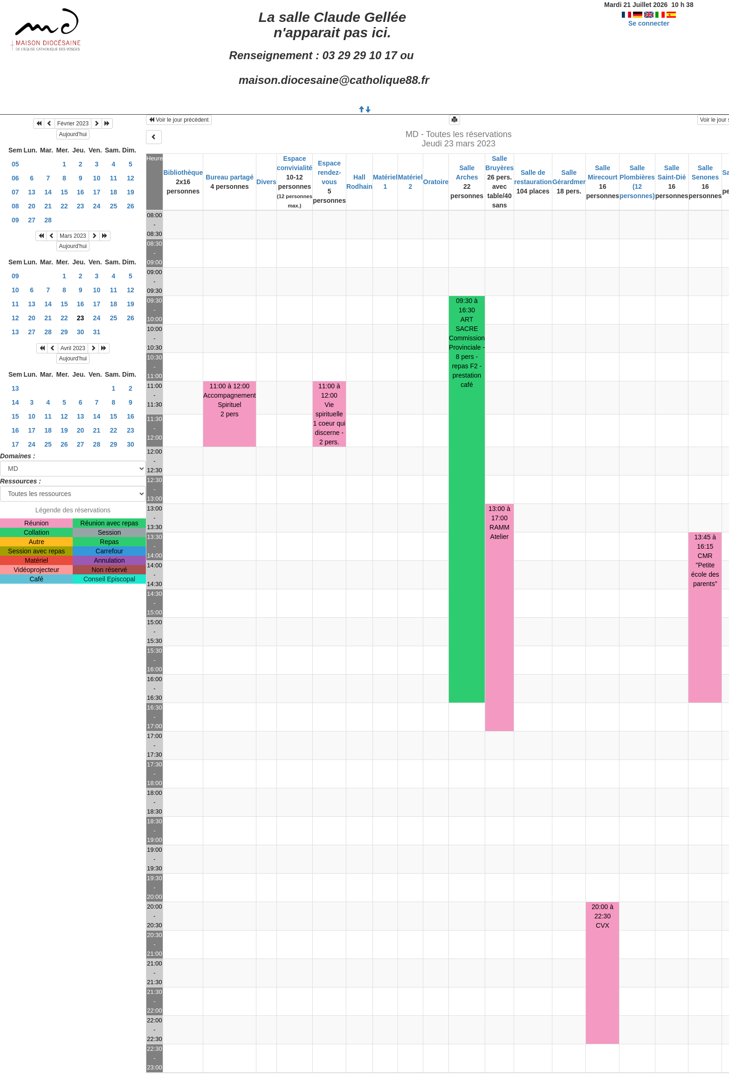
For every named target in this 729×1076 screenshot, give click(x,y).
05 (15, 164)
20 (31, 206)
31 (97, 332)
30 (80, 332)
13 (31, 192)
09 (15, 220)
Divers (266, 182)
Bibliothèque (183, 172)
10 (97, 178)
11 (113, 178)
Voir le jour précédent (179, 120)
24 (97, 206)
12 (130, 178)
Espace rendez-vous (329, 172)
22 (64, 206)
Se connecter (648, 23)
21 (48, 206)
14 (48, 192)
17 (97, 192)
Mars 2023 (73, 236)
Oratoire (435, 182)
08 (15, 206)
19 (130, 192)
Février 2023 (73, 123)
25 (113, 206)
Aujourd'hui (73, 134)
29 (64, 332)
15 (64, 192)
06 (15, 178)
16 (80, 192)
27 (31, 220)
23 (80, 206)
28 (48, 220)
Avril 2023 (73, 348)
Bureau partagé (230, 177)
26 (130, 206)
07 (15, 192)
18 (113, 192)
